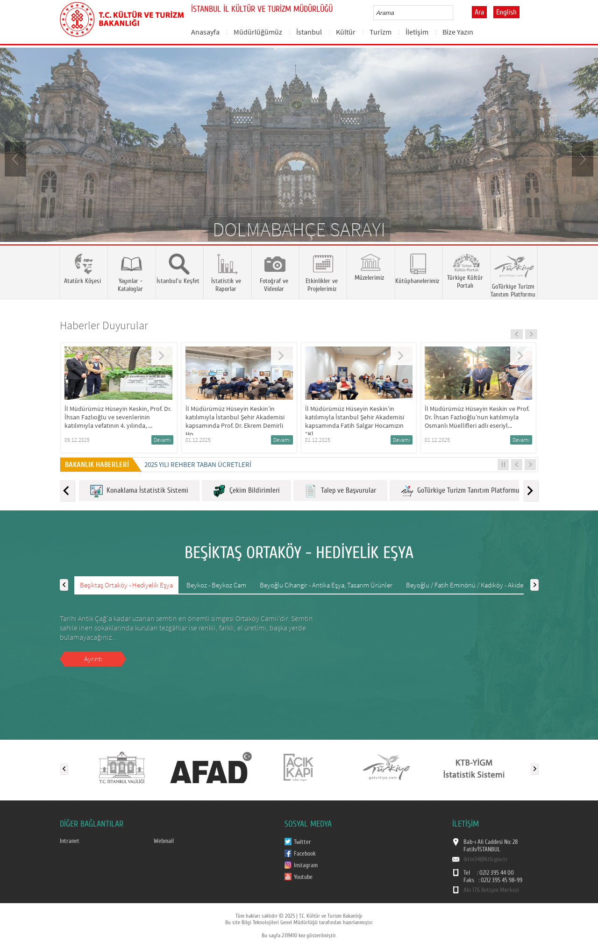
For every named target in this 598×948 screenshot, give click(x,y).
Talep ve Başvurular (340, 491)
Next (581, 158)
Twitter (302, 842)
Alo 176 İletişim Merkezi (491, 890)
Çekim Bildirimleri (246, 491)
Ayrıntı (93, 658)
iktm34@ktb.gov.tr (485, 859)
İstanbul (309, 31)
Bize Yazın (457, 31)
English (506, 12)
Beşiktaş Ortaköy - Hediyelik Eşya (126, 584)
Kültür (346, 31)
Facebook (305, 853)
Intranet (69, 841)
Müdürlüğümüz (258, 31)
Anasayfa (205, 31)
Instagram (306, 865)
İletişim (417, 31)
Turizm (381, 31)
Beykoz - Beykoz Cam (216, 584)
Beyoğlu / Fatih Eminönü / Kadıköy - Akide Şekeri (474, 584)
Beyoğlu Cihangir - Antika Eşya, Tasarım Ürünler (326, 584)
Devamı (162, 439)
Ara (479, 12)
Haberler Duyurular (104, 325)
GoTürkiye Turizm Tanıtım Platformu (460, 491)
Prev (16, 158)
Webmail (164, 841)
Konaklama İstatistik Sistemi (139, 491)
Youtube (303, 877)
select (455, 12)
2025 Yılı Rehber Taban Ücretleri (197, 464)
